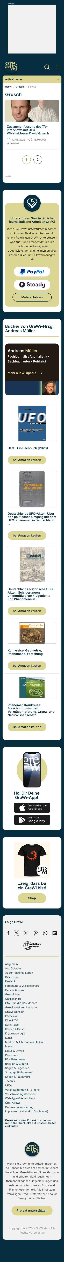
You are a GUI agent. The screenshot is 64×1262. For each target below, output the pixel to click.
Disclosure (12, 977)
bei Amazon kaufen (27, 460)
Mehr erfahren (32, 297)
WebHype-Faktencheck (20, 1098)
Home (8, 86)
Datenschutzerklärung (19, 1107)
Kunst (8, 1037)
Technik (10, 1081)
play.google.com (32, 820)
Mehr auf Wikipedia (25, 373)
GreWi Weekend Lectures (21, 1007)
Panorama (11, 1055)
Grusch (20, 86)
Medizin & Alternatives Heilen (24, 1042)
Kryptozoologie (15, 1033)
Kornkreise (12, 1024)
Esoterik (10, 981)
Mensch (10, 1046)
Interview (11, 1016)
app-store (32, 808)
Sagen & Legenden (17, 1068)
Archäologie (13, 968)
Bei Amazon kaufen (27, 727)
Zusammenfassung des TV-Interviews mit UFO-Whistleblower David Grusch (28, 130)
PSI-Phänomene (15, 1059)
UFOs (8, 1085)
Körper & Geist (14, 1029)
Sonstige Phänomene (18, 1072)
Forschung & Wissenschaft (22, 985)
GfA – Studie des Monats (21, 1003)
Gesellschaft (13, 998)
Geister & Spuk (14, 990)
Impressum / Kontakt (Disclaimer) (26, 1111)
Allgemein (11, 964)
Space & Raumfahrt (17, 1076)
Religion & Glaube (16, 1063)
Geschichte (12, 994)
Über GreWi (12, 1102)
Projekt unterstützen (32, 1210)
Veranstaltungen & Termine (22, 1089)
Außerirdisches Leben (19, 972)
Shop (32, 898)
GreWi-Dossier (14, 1011)
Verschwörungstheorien (20, 1094)
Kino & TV (11, 1020)
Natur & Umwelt (15, 1050)
